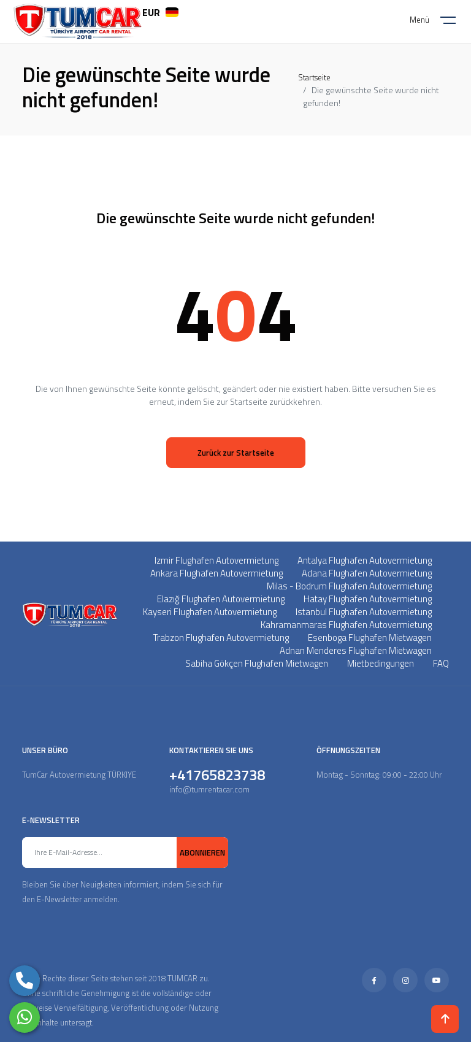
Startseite (314, 77)
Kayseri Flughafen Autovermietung (210, 612)
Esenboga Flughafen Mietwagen (370, 637)
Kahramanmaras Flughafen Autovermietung (346, 625)
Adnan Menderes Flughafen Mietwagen (356, 650)
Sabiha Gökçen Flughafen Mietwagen (256, 663)
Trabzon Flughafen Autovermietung (221, 637)
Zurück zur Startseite (235, 452)
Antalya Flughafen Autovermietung (364, 560)
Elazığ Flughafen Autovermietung (221, 599)
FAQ (441, 663)
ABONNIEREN (202, 852)
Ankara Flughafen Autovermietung (216, 573)
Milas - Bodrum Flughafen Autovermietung (349, 586)
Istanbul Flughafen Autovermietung (364, 612)
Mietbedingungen (380, 663)
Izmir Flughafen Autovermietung (216, 560)
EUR (151, 12)
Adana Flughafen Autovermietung (367, 573)
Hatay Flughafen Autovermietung (368, 599)
